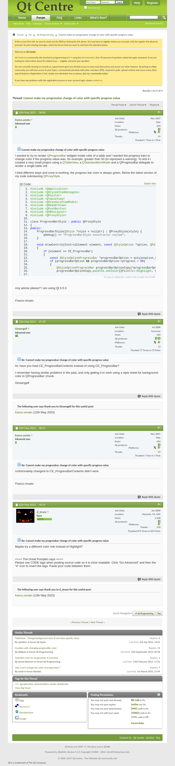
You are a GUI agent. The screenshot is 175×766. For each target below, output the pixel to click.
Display (153, 104)
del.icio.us (24, 707)
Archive (150, 739)
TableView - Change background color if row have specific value (47, 639)
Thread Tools (117, 104)
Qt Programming (45, 34)
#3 (159, 429)
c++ (17, 685)
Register (152, 3)
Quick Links (70, 23)
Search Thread (137, 104)
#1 (159, 112)
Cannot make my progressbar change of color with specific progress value (71, 98)
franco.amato (23, 413)
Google (23, 719)
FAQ (28, 23)
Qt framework (88, 57)
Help (137, 3)
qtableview (63, 685)
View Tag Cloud (23, 689)
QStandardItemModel (96, 162)
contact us (97, 80)
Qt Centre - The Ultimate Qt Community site (94, 759)
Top (159, 614)
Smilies (134, 705)
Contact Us (126, 739)
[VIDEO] (135, 714)
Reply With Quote (149, 315)
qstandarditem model (45, 685)
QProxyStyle (51, 176)
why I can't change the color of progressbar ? (38, 669)
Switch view (150, 183)
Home (22, 17)
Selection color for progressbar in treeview (36, 659)
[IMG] (134, 710)
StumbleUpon (26, 713)
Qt (30, 34)
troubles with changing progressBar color (36, 649)
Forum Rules (137, 724)
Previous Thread (80, 623)
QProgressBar (56, 155)
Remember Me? (92, 8)
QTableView (70, 162)
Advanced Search (153, 23)
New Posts (19, 23)
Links (78, 17)
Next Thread (97, 623)
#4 (159, 505)
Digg (21, 701)
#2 (159, 322)
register (63, 61)
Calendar (37, 23)
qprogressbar (26, 685)
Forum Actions (51, 23)
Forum (40, 17)
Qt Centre (19, 57)
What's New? (98, 17)
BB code (135, 701)
